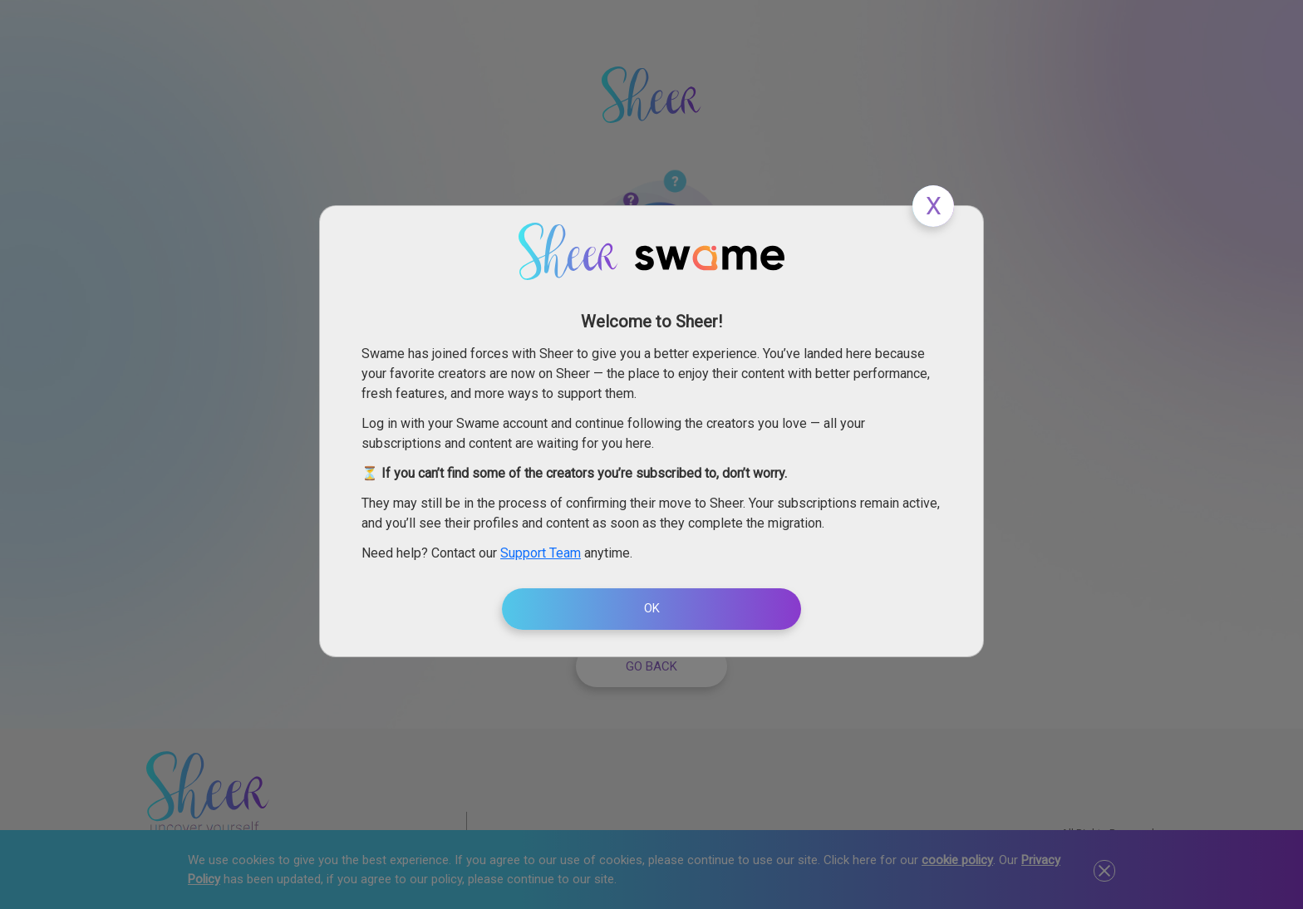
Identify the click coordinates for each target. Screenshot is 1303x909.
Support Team (540, 553)
